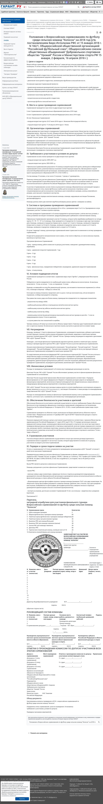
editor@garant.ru (74, 786)
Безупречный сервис (10, 25)
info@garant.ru (52, 797)
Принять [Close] (22, 799)
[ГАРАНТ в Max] (67, 2)
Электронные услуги (10, 71)
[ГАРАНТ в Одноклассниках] (75, 2)
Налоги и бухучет (23, 12)
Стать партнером (53, 2)
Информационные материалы (12, 84)
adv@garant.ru (74, 790)
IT (99, 12)
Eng (98, 2)
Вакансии (13, 2)
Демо (34, 2)
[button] (92, 7)
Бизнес (33, 12)
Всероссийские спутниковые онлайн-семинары (11, 65)
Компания (5, 2)
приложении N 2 (93, 454)
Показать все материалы (37, 733)
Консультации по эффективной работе (10, 59)
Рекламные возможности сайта (88, 790)
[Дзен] (64, 2)
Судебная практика (8, 12)
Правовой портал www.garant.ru (9, 45)
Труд (47, 12)
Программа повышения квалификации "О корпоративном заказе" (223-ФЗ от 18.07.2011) (12, 178)
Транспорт (85, 12)
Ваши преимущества (9, 77)
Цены (29, 2)
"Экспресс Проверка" (10, 74)
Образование (75, 12)
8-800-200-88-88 (74, 779)
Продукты (21, 2)
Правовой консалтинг (11, 37)
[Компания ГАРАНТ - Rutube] (78, 2)
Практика (40, 12)
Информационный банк (10, 81)
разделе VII (44, 389)
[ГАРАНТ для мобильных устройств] (58, 2)
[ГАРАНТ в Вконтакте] (61, 2)
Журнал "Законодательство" (10, 54)
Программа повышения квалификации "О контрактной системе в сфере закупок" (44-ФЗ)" (12, 151)
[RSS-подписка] (81, 2)
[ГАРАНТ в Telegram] (70, 2)
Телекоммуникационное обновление (10, 92)
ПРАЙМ (6, 40)
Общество (94, 12)
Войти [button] (90, 2)
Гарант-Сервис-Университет (37, 800)
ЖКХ (66, 12)
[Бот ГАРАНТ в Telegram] (72, 2)
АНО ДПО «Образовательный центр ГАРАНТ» (12, 97)
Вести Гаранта (8, 49)
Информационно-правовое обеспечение (11, 20)
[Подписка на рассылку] (55, 2)
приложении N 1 (54, 389)
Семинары (41, 2)
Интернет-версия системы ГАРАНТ (12, 33)
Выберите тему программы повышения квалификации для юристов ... (10, 197)
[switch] (25, 7)
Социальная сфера (57, 12)
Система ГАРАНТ (9, 28)
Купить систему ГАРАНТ (10, 88)
